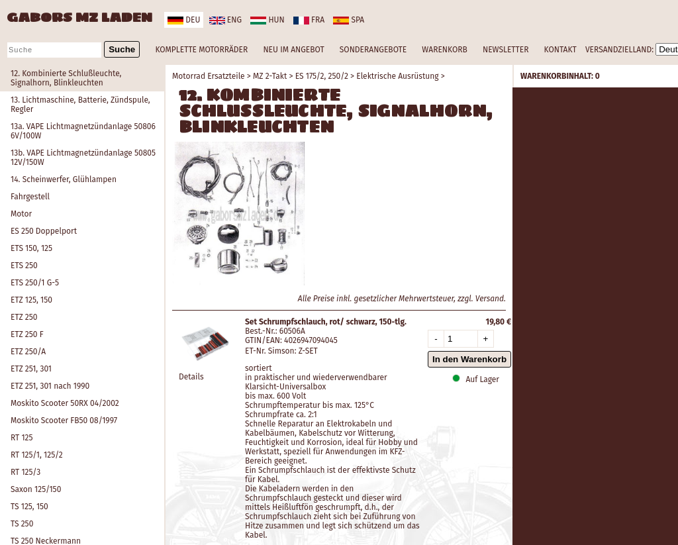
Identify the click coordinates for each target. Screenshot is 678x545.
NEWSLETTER (505, 49)
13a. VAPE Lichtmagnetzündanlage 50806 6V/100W (83, 131)
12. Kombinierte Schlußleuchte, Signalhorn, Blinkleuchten (66, 78)
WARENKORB (444, 49)
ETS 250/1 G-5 (35, 282)
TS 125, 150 (29, 506)
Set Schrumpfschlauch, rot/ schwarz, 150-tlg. (326, 321)
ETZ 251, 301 (31, 368)
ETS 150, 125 (31, 248)
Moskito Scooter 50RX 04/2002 (65, 403)
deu (184, 20)
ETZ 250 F (27, 334)
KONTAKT (560, 49)
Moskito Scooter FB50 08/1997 (64, 420)
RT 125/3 (25, 472)
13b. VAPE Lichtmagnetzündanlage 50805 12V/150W (83, 157)
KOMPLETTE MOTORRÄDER (201, 49)
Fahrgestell (30, 196)
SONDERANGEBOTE (373, 49)
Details (191, 376)
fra (308, 20)
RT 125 (22, 437)
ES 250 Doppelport (44, 231)
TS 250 (22, 523)
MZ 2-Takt (270, 76)
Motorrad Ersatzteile (208, 76)
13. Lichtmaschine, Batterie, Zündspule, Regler (80, 104)
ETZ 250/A (28, 351)
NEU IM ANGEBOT (293, 49)
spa (348, 20)
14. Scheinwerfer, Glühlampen (64, 179)
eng (225, 20)
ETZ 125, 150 (31, 300)
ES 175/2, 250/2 (321, 76)
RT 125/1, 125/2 (37, 455)
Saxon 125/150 (36, 489)
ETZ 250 (24, 317)
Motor (21, 214)
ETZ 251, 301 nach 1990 (50, 386)
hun (267, 20)
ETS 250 (24, 265)
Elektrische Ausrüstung (397, 76)
